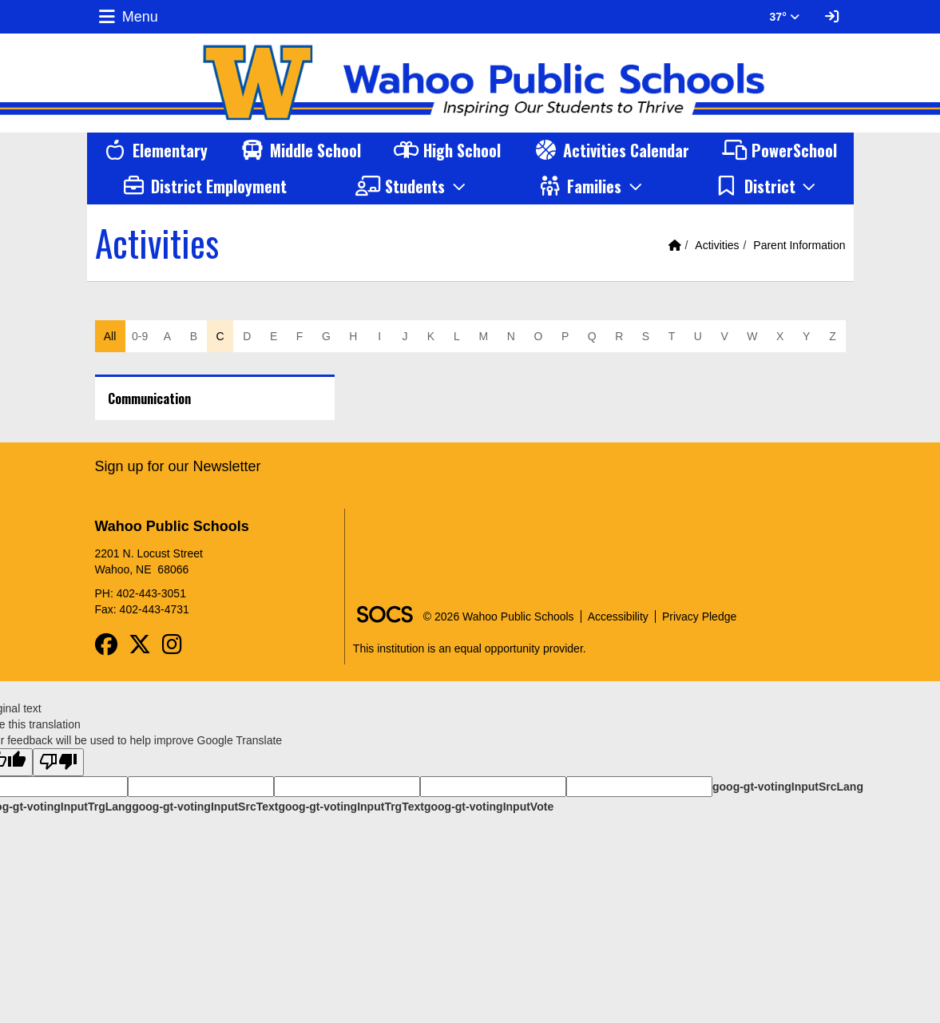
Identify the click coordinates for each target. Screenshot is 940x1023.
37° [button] (784, 16)
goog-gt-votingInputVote (488, 806)
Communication (149, 398)
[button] (412, 186)
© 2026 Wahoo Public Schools (498, 616)
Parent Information (799, 245)
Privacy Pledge (699, 616)
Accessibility (618, 616)
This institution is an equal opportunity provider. (469, 648)
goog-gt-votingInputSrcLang (787, 786)
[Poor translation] (58, 762)
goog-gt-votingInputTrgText (350, 806)
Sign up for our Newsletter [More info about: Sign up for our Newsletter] (178, 466)
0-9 (140, 336)
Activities (717, 245)
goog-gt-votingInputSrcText (205, 806)
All (110, 336)
